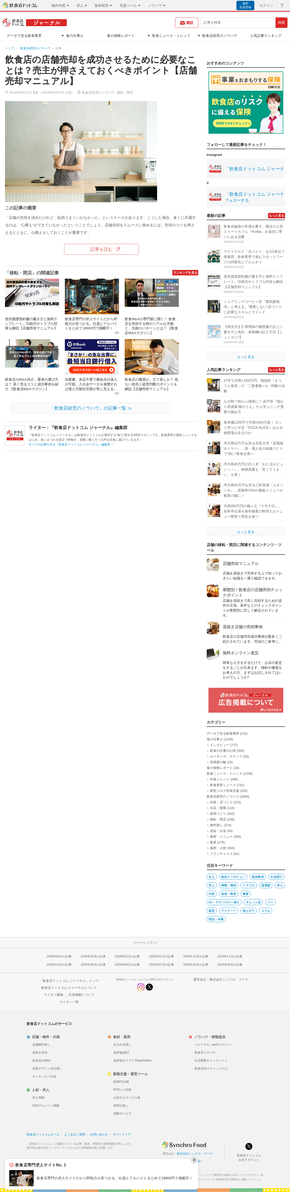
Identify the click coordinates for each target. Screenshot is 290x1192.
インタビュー (219, 745)
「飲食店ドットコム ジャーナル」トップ (69, 981)
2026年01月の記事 (161, 956)
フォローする (237, 200)
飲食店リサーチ (204, 1052)
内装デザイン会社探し (47, 1068)
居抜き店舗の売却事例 (243, 627)
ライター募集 (53, 995)
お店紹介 (276, 877)
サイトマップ (122, 1134)
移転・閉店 (125, 92)
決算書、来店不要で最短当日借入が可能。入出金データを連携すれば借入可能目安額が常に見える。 (91, 384)
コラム (265, 910)
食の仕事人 (215, 739)
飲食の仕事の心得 (223, 751)
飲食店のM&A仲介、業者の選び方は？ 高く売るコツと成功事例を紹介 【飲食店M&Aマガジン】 (31, 384)
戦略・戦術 (228, 885)
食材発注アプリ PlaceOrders (132, 1060)
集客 (213, 842)
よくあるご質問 (74, 1134)
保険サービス (122, 1113)
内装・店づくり (221, 802)
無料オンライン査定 (241, 653)
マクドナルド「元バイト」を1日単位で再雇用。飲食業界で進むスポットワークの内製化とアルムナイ (254, 257)
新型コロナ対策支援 (224, 791)
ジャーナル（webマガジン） (213, 1044)
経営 (212, 910)
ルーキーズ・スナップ (226, 756)
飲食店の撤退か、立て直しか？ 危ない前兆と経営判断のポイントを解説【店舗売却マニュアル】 (151, 384)
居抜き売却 (39, 1052)
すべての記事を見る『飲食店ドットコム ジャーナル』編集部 (71, 444)
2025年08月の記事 (127, 964)
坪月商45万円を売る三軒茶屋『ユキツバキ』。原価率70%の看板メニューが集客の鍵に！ (254, 490)
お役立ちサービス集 (126, 1097)
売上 (212, 885)
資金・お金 (218, 831)
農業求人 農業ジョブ (242, 1179)
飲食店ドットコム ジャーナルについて (69, 988)
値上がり (249, 910)
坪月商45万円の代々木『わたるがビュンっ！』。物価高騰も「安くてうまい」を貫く (254, 469)
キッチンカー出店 (44, 1076)
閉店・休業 (216, 919)
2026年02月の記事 (127, 956)
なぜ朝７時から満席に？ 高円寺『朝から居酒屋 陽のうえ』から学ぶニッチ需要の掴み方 (254, 406)
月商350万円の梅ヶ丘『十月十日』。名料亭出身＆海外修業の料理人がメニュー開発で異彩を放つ (253, 511)
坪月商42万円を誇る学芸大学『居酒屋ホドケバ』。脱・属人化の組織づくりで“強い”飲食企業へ (254, 448)
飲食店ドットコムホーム (43, 1134)
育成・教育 (228, 893)
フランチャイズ (221, 854)
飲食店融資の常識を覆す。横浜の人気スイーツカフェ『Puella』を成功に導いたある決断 (253, 231)
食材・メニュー (221, 836)
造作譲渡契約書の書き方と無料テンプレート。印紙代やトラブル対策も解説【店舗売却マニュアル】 (31, 323)
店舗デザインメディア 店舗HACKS (209, 1179)
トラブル (249, 885)
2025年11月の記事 (229, 956)
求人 (280, 885)
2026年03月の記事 (93, 956)
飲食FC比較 (121, 1081)
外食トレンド (219, 779)
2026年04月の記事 (59, 956)
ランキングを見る (185, 272)
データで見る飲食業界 (223, 733)
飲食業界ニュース (223, 785)
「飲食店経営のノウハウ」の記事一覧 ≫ (91, 408)
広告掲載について (82, 995)
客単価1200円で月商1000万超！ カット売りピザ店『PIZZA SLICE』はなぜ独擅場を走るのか (253, 427)
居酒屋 (265, 885)
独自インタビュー (233, 877)
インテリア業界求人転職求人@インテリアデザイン (230, 1175)
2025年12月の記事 (195, 956)
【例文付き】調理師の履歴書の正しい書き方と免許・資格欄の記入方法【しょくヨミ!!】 (253, 332)
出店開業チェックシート (210, 1060)
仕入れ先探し (122, 1044)
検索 (281, 22)
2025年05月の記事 (229, 964)
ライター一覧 (69, 1002)
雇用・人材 (218, 848)
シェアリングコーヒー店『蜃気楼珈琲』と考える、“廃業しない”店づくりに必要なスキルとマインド (253, 307)
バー (270, 902)
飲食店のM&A (41, 1060)
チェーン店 (253, 902)
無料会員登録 (245, 5)
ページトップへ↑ (145, 942)
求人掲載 (38, 1097)
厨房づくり (218, 814)
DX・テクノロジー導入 (224, 902)
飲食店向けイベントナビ (210, 1068)
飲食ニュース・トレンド (224, 773)
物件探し (216, 825)
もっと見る (276, 215)
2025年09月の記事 (93, 964)
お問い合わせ (99, 1134)
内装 (212, 893)
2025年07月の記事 (161, 964)
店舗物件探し (41, 1044)
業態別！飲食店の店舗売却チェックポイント (253, 592)
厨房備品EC (121, 1052)
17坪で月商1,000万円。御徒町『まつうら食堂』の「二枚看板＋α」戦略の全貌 (254, 385)
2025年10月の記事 (59, 964)
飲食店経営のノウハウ (35, 48)
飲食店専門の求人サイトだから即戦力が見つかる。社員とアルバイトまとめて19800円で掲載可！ (91, 323)
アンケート (228, 910)
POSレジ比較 (122, 1089)
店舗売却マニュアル (241, 564)
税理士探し (120, 1105)
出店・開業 (218, 808)
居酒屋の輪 (218, 762)
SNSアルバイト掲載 (46, 1105)
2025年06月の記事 (195, 964)
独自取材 (258, 877)
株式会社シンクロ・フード (228, 979)
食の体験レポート (220, 768)
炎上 (212, 877)
